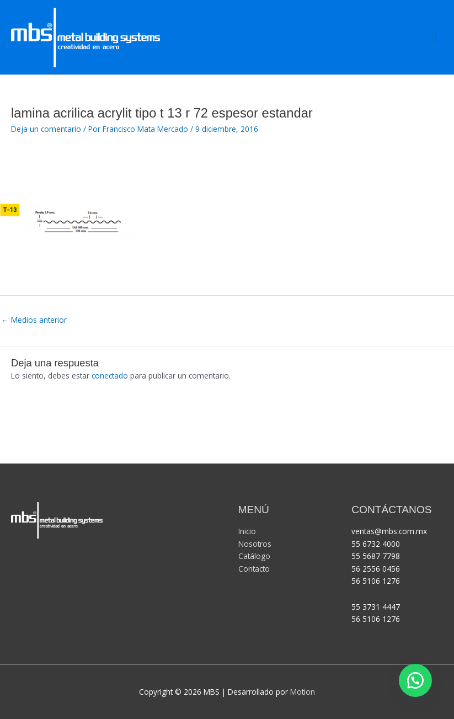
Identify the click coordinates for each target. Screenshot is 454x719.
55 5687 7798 (375, 556)
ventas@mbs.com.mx (390, 531)
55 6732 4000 (375, 544)
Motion (302, 691)
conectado (110, 375)
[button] (415, 680)
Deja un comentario (46, 129)
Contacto (254, 568)
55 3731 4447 (375, 606)
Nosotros (254, 544)
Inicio (247, 531)
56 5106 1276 (375, 581)
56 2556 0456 (375, 568)
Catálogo (254, 556)
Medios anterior (34, 320)
